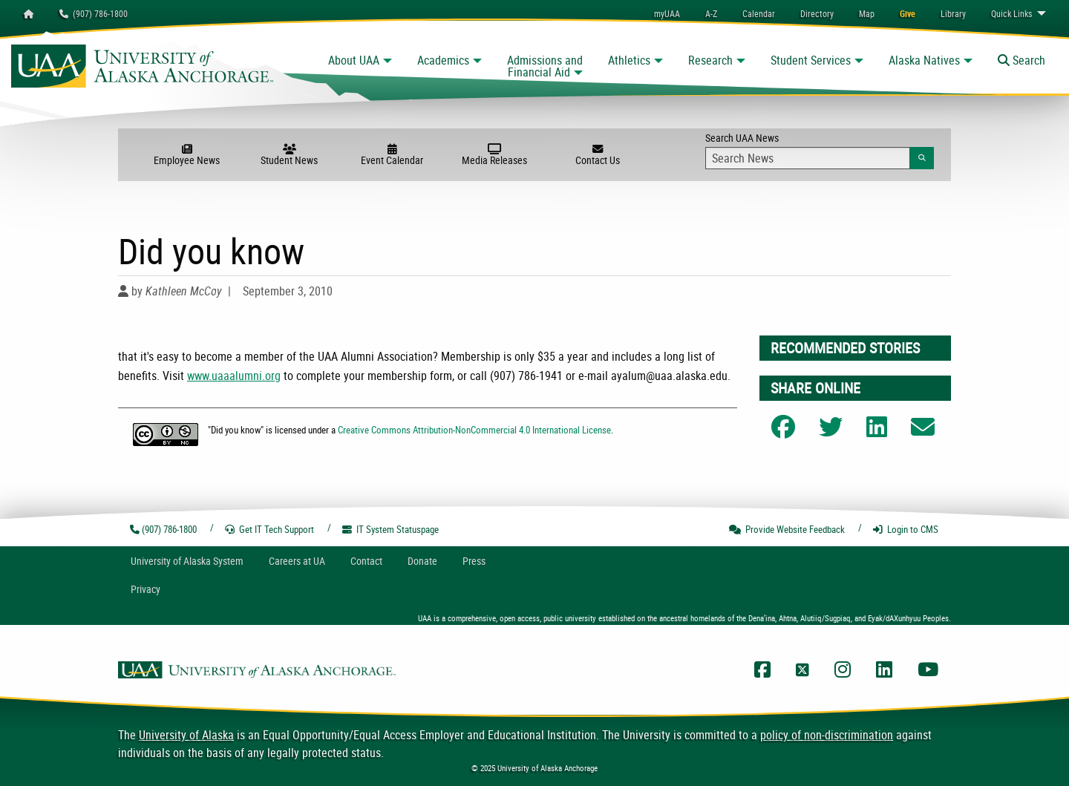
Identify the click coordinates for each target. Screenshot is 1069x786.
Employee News (186, 155)
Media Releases (494, 155)
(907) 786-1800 (93, 13)
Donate (422, 561)
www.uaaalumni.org (234, 375)
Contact (366, 561)
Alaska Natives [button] (924, 60)
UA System (187, 561)
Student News (289, 155)
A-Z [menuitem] (711, 13)
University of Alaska (186, 735)
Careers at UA (297, 561)
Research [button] (710, 60)
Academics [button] (443, 60)
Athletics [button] (629, 60)
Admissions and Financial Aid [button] (545, 66)
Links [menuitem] (1011, 13)
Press (474, 561)
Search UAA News (819, 150)
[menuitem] (759, 13)
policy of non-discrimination (826, 735)
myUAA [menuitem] (667, 13)
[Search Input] (807, 158)
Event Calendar (392, 155)
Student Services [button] (811, 60)
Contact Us (596, 155)
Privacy (145, 589)
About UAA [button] (353, 60)
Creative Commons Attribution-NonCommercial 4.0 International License (474, 429)
